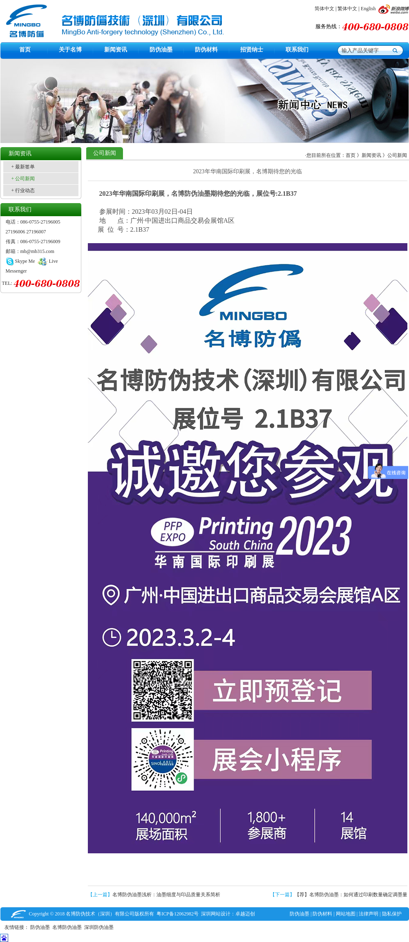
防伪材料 (322, 914)
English (368, 8)
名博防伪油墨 (190, 193)
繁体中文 (347, 8)
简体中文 (324, 8)
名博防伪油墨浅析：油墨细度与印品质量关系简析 (166, 894)
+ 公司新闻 (23, 178)
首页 (350, 155)
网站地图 (345, 914)
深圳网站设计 (215, 914)
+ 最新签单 (23, 167)
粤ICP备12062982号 (177, 914)
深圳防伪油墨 (100, 927)
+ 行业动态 (23, 190)
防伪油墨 (299, 914)
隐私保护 (392, 914)
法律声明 (368, 914)
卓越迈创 (245, 914)
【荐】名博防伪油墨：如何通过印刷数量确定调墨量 (351, 894)
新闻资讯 (371, 155)
